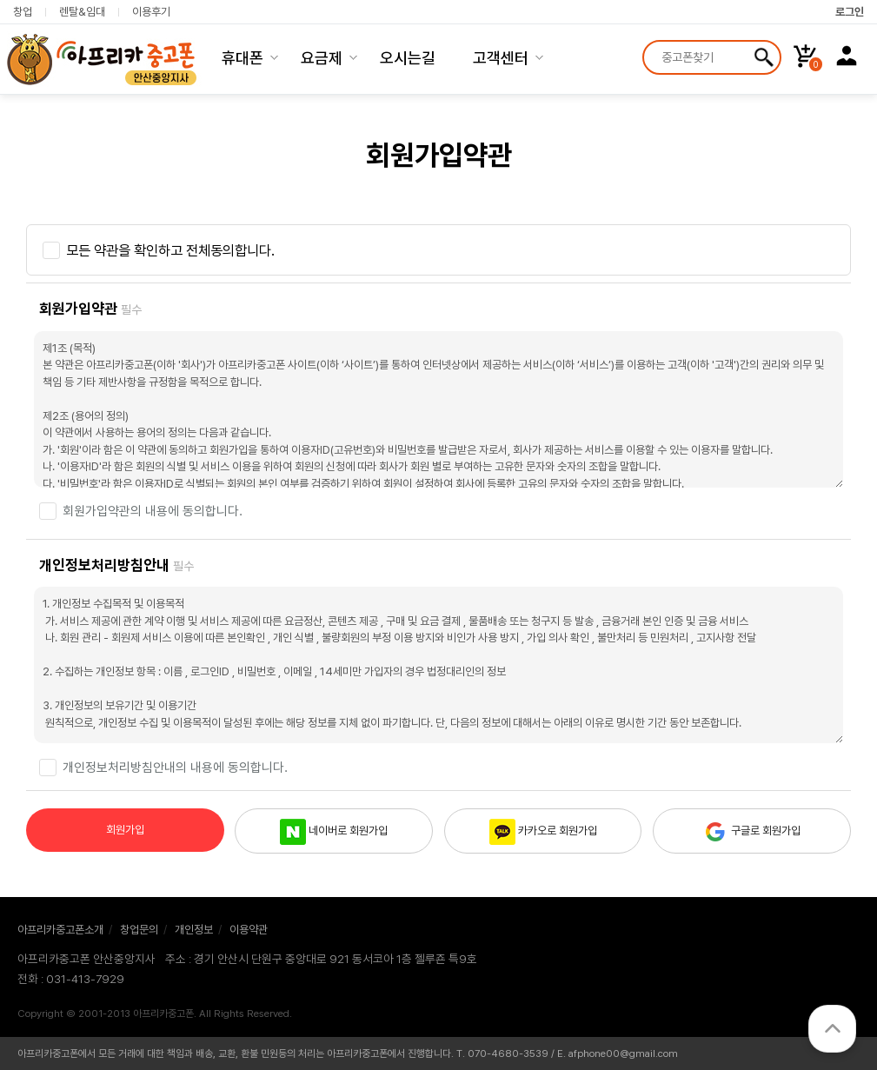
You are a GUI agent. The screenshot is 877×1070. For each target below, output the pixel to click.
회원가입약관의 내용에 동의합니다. (153, 511)
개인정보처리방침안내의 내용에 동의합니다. (175, 767)
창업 (22, 12)
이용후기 (151, 12)
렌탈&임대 (82, 12)
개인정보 (194, 929)
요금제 (321, 58)
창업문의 (139, 929)
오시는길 (407, 58)
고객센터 (500, 58)
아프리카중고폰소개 (60, 929)
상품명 (644, 42)
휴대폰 (242, 58)
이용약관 (248, 929)
